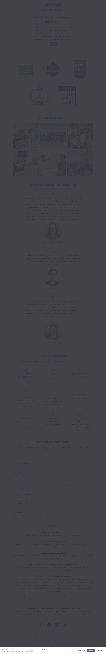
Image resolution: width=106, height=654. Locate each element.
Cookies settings (81, 650)
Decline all (100, 650)
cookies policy (29, 651)
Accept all (90, 650)
